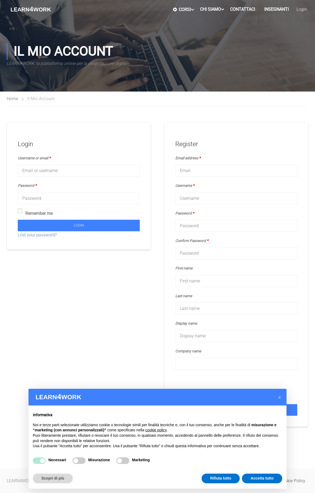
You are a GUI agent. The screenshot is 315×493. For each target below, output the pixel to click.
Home (12, 98)
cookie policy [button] (156, 430)
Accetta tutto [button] (262, 478)
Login (301, 9)
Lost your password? (37, 234)
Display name (186, 323)
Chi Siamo (210, 9)
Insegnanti (276, 9)
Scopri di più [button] (52, 478)
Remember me (35, 213)
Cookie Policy (292, 480)
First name (183, 268)
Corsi (182, 9)
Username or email (34, 158)
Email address (188, 158)
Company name (188, 351)
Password (27, 185)
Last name (183, 296)
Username (184, 185)
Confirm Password (191, 241)
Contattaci (242, 9)
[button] (279, 397)
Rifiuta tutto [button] (220, 478)
